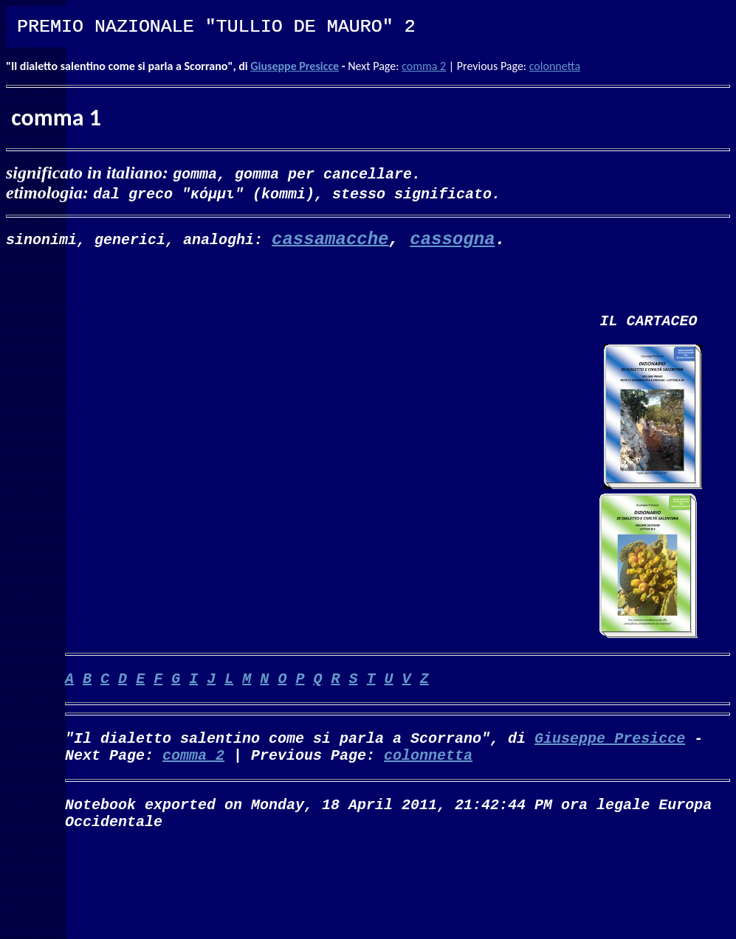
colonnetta (554, 66)
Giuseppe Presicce (294, 66)
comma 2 (424, 66)
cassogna (452, 240)
